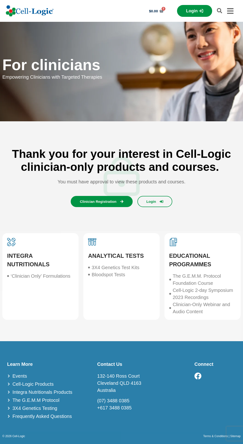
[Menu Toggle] (230, 11)
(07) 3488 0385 (113, 400)
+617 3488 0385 (114, 407)
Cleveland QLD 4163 (119, 383)
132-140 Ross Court (118, 376)
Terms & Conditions (215, 436)
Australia (106, 390)
